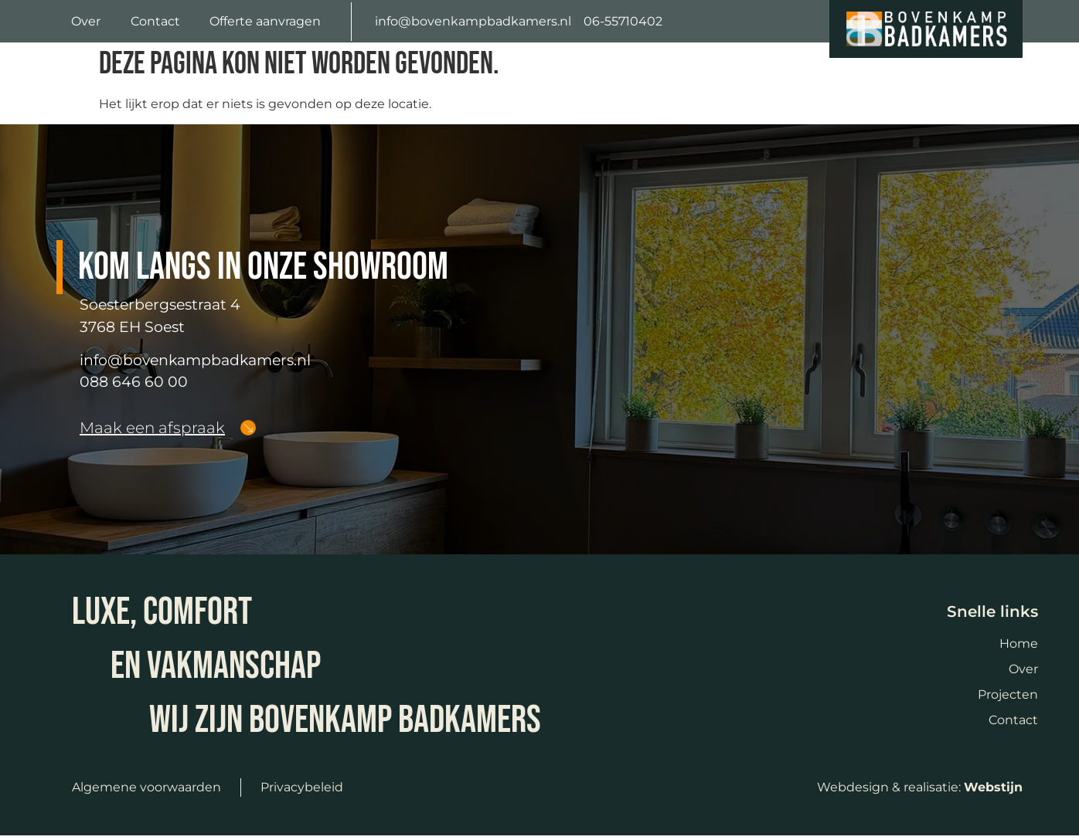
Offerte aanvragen (265, 21)
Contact (155, 21)
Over (85, 21)
